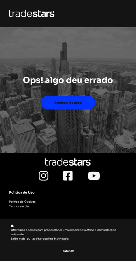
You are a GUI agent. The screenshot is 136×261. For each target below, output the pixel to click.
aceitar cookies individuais (50, 239)
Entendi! (68, 251)
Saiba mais (18, 239)
